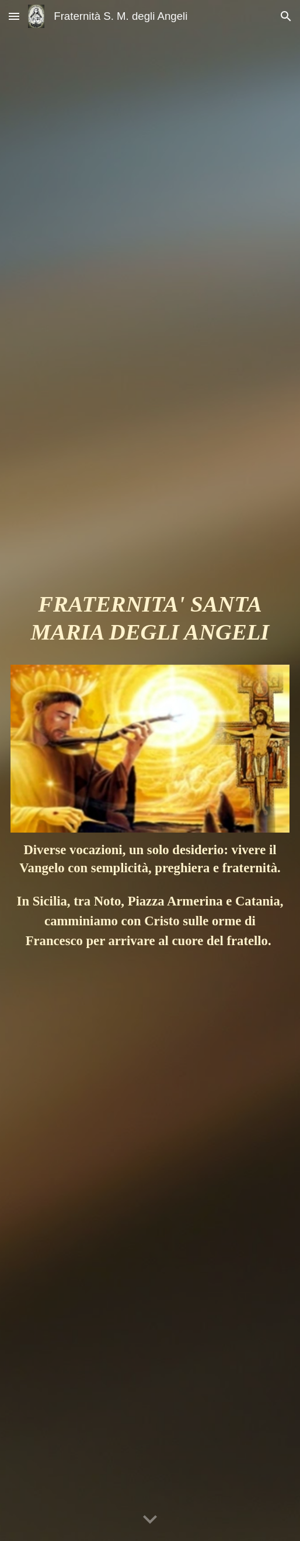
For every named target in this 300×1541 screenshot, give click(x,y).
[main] (150, 623)
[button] (14, 16)
